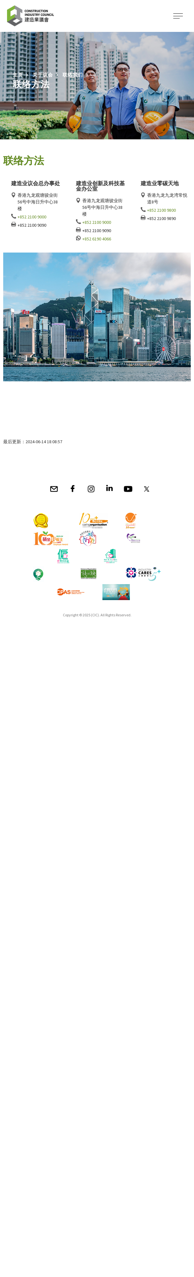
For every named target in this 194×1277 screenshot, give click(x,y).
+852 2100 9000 (32, 217)
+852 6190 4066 (96, 239)
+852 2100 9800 (161, 210)
